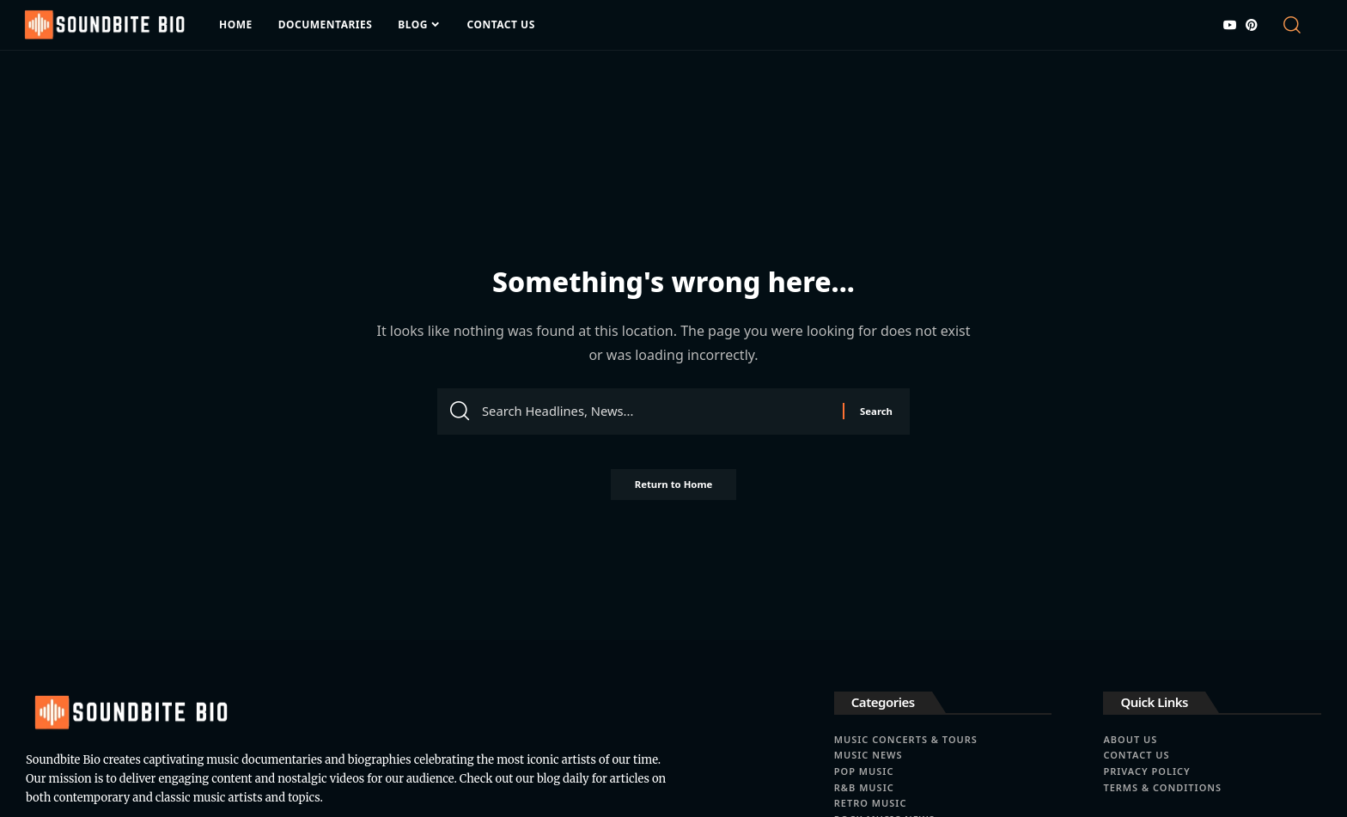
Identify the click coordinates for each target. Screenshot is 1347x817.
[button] (1300, 25)
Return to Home (673, 489)
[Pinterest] (1251, 25)
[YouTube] (1230, 25)
